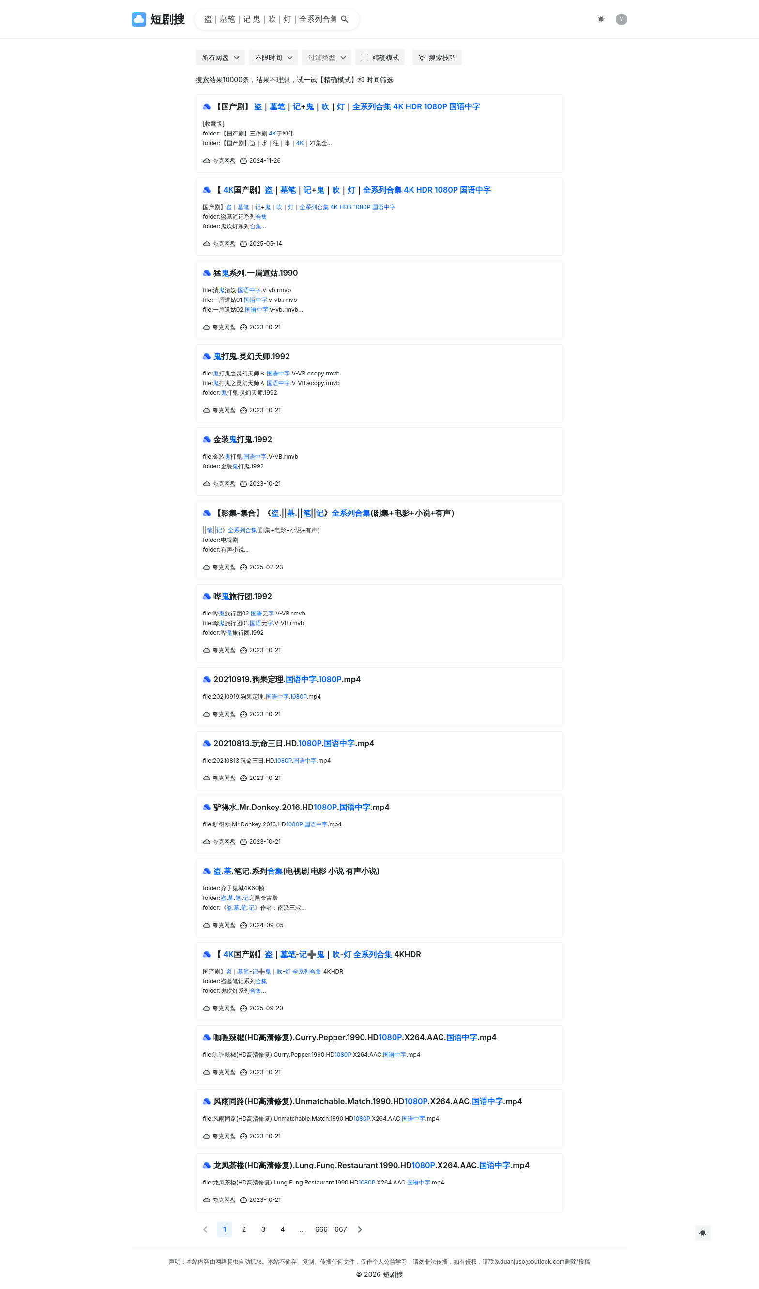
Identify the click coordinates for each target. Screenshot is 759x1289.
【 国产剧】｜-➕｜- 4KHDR (317, 954)
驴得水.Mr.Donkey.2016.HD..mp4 (301, 807)
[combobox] (220, 57)
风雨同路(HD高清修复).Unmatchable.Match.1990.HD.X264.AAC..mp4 (367, 1101)
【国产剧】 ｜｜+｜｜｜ (346, 106)
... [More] (302, 1229)
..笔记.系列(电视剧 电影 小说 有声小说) (296, 871)
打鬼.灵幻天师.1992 (251, 356)
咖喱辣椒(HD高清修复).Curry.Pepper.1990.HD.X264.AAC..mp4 (355, 1037)
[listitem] (621, 19)
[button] (205, 1229)
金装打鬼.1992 (242, 439)
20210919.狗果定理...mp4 (287, 679)
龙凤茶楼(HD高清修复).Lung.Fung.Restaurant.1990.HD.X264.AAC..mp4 (371, 1165)
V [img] (621, 19)
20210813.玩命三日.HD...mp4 (294, 743)
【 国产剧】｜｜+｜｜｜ (352, 190)
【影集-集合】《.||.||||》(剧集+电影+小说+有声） (335, 513)
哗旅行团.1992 (242, 596)
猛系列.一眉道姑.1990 (255, 273)
